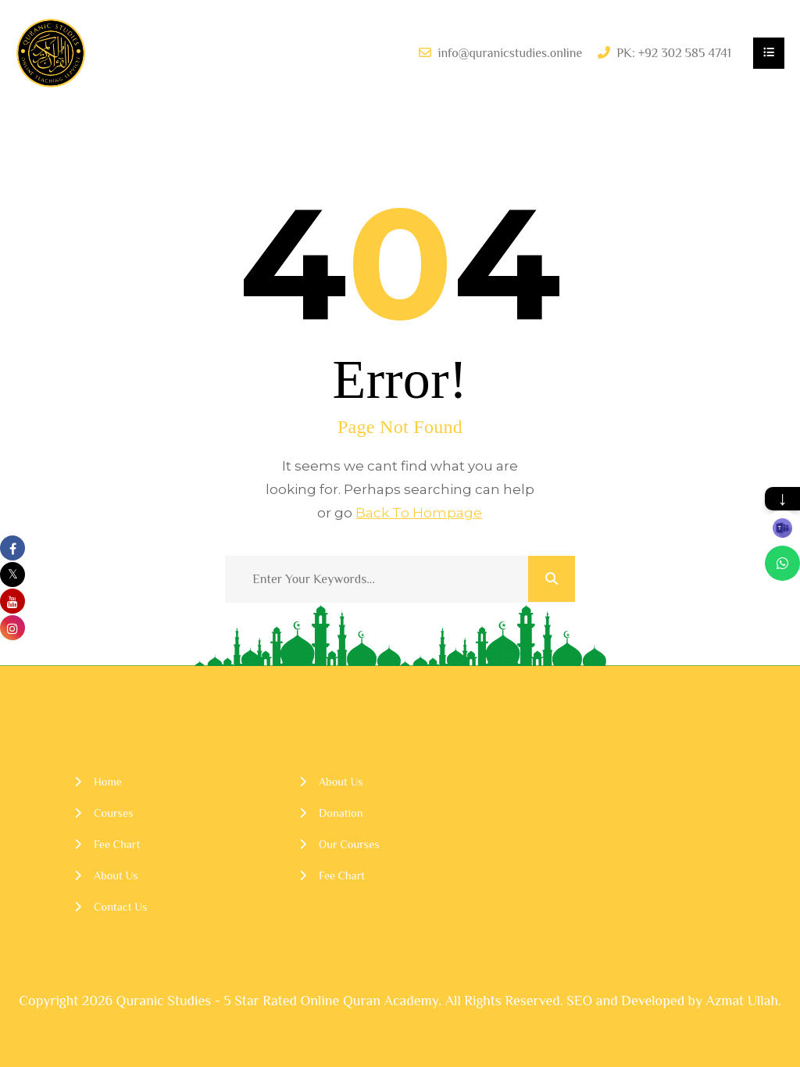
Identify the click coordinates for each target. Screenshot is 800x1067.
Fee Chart (117, 844)
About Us (116, 875)
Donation (341, 813)
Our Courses (349, 844)
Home (108, 781)
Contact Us (120, 907)
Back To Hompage (418, 513)
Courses (113, 813)
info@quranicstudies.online (510, 53)
